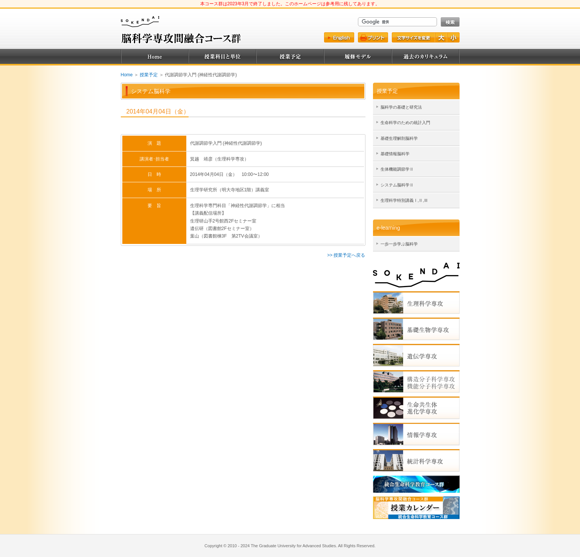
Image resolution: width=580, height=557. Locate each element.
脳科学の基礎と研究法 (401, 107)
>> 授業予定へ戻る (346, 255)
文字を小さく (454, 37)
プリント (373, 37)
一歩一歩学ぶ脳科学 (399, 244)
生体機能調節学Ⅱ (397, 169)
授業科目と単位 (222, 56)
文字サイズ (413, 37)
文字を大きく (441, 37)
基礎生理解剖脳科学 (399, 138)
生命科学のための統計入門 (405, 122)
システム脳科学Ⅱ (397, 185)
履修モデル (358, 56)
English (339, 37)
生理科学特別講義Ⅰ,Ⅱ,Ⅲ (404, 200)
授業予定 (290, 56)
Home (155, 56)
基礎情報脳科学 (395, 153)
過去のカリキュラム (426, 56)
